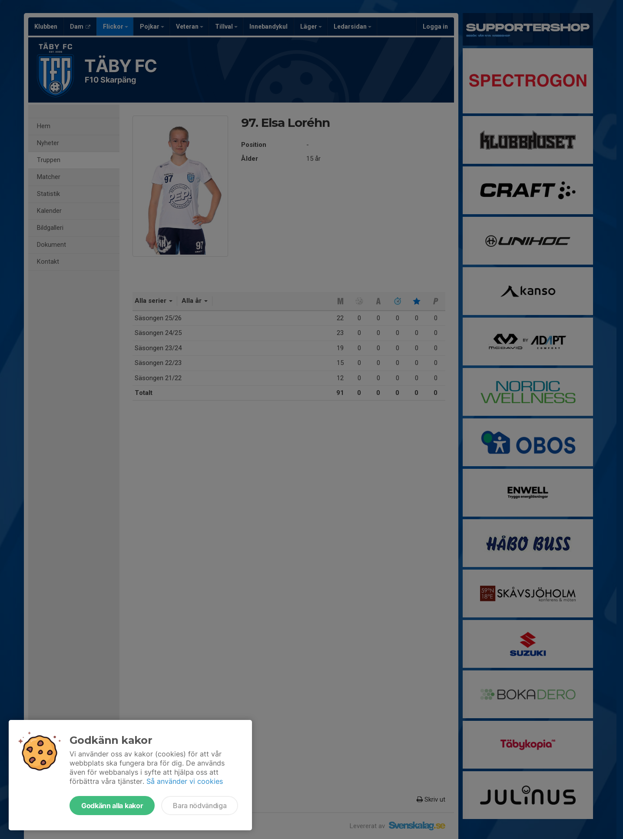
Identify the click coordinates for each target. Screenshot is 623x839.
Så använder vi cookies (184, 781)
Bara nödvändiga (199, 805)
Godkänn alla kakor (112, 805)
